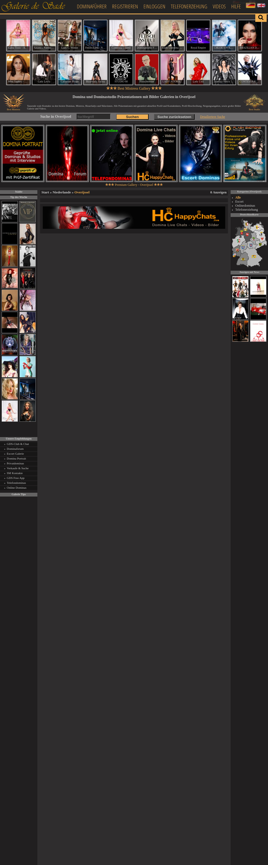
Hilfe (236, 6)
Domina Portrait (16, 458)
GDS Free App (15, 478)
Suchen (132, 117)
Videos (219, 6)
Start (45, 192)
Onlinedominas (245, 205)
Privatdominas (15, 463)
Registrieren (125, 6)
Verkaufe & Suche (18, 468)
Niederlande (62, 192)
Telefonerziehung (189, 6)
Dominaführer (92, 6)
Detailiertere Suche (212, 117)
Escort (239, 201)
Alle (238, 197)
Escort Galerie (15, 453)
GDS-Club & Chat (18, 443)
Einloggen (154, 6)
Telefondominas (16, 482)
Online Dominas (16, 487)
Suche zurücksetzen (174, 117)
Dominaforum (15, 448)
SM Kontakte (15, 473)
